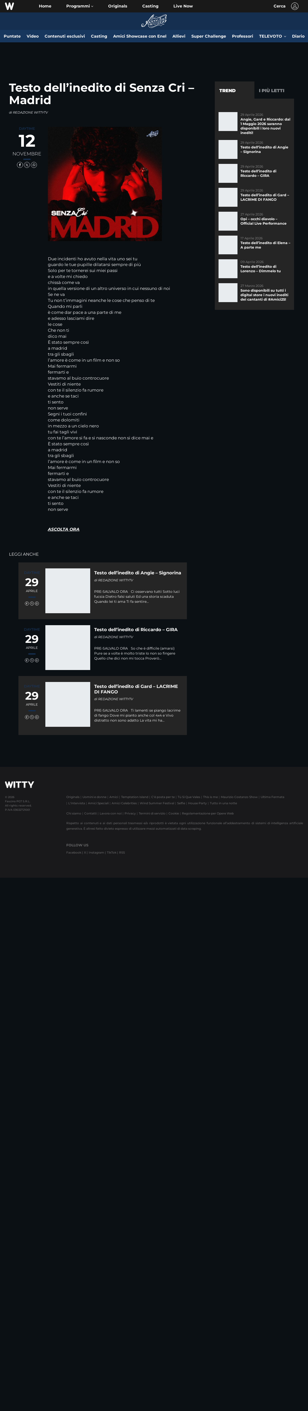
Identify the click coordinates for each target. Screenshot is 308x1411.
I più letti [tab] (271, 90)
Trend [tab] (227, 90)
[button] (79, 6)
